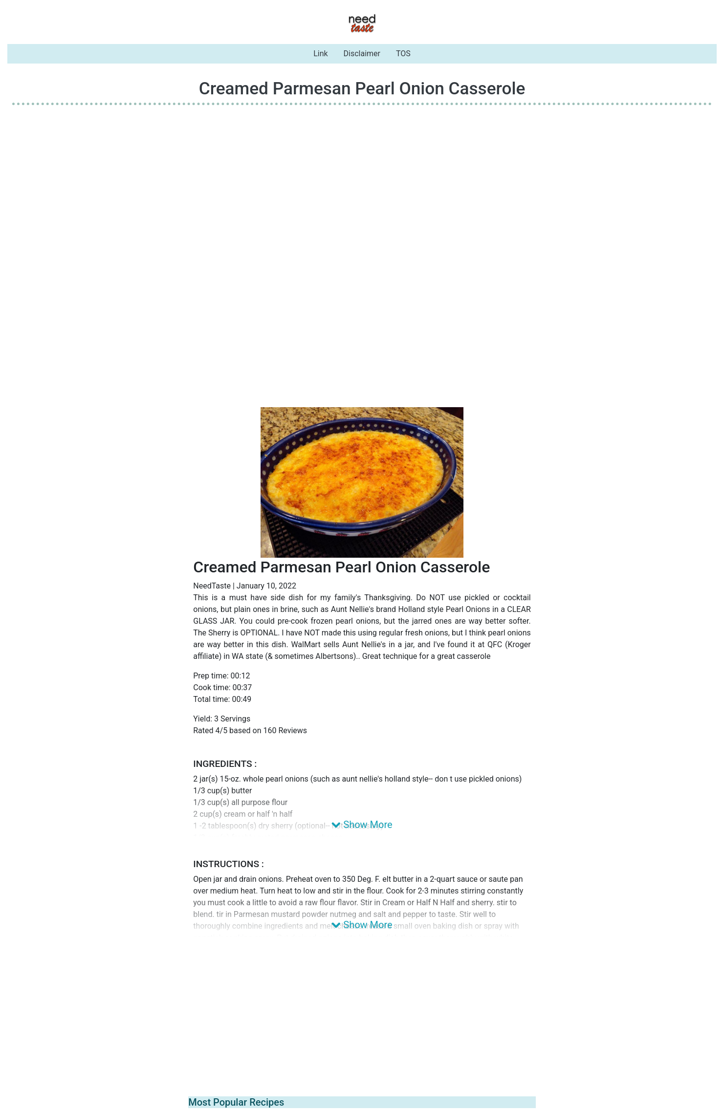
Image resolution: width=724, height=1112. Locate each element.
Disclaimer (362, 53)
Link (320, 53)
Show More (361, 824)
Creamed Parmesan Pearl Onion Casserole (362, 88)
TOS (403, 53)
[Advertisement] (362, 181)
